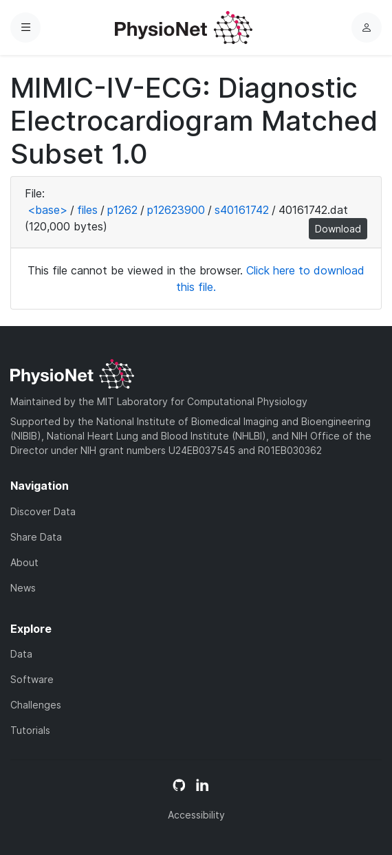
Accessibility (196, 815)
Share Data (36, 537)
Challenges (35, 705)
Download (338, 229)
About (24, 562)
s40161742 (242, 210)
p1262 (122, 210)
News (23, 588)
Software (32, 679)
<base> (47, 210)
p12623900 (176, 210)
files (87, 210)
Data (21, 654)
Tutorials (30, 730)
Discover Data (43, 511)
